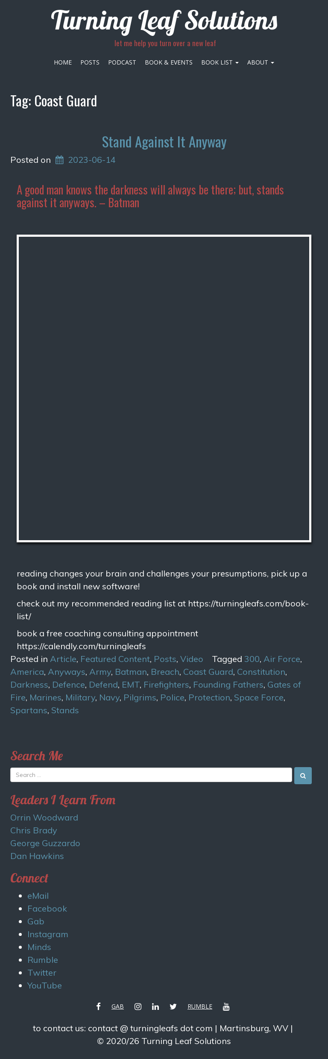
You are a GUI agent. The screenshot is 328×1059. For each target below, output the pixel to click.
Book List (220, 62)
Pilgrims (139, 697)
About (260, 62)
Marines (45, 697)
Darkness (29, 684)
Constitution (261, 671)
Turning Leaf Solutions (164, 20)
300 (252, 658)
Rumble (42, 959)
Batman (131, 671)
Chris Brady (33, 830)
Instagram (47, 934)
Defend (103, 684)
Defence (68, 684)
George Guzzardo (45, 843)
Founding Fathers (228, 684)
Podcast (122, 62)
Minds (39, 946)
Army (100, 671)
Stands (65, 710)
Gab (35, 921)
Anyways (66, 671)
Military (80, 697)
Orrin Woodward (44, 817)
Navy (109, 697)
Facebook (47, 908)
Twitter (41, 972)
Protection (209, 697)
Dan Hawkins (37, 855)
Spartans (28, 710)
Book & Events (169, 62)
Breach (165, 671)
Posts (90, 62)
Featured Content (115, 658)
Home (63, 62)
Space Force (259, 697)
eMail (38, 895)
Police (172, 697)
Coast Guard (208, 671)
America (27, 671)
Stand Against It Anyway (164, 141)
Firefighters (166, 684)
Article (63, 658)
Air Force (282, 658)
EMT (131, 684)
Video (191, 658)
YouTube (44, 985)
